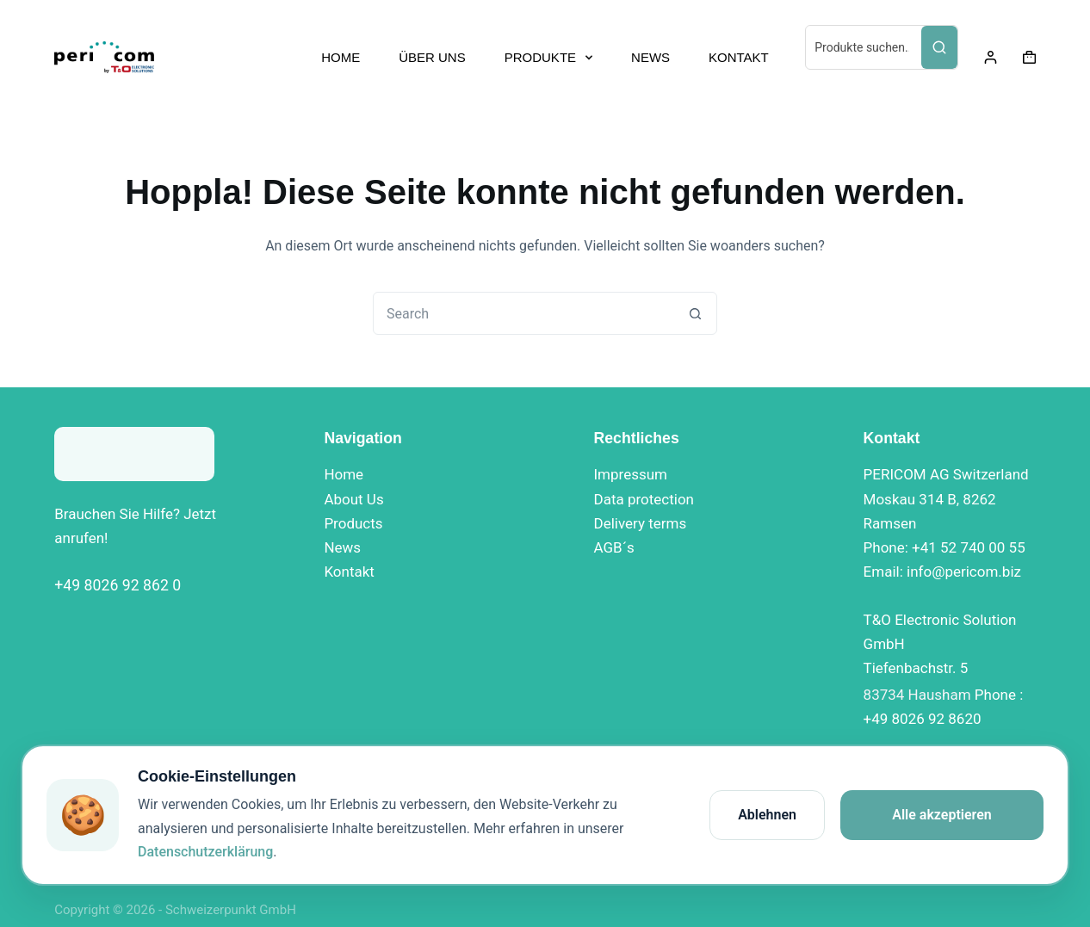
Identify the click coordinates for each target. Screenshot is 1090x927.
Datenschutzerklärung (205, 852)
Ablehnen (767, 814)
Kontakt (349, 571)
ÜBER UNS (432, 57)
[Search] (939, 47)
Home (343, 474)
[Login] (990, 57)
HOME (340, 57)
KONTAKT (739, 57)
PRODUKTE (552, 57)
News (342, 547)
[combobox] (524, 313)
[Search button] (695, 313)
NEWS (650, 57)
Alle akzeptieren (942, 814)
